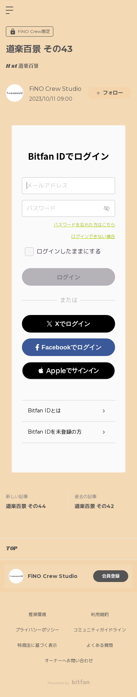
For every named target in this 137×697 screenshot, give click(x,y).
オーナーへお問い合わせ (69, 660)
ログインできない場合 (93, 236)
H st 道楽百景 (22, 66)
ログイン (125, 10)
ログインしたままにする (69, 251)
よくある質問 (100, 645)
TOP (11, 548)
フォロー (109, 92)
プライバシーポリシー (37, 630)
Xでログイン (68, 323)
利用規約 (100, 614)
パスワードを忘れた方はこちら (84, 224)
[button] (68, 370)
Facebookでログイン (68, 347)
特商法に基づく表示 (37, 645)
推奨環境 (37, 614)
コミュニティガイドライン (99, 630)
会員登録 (110, 576)
